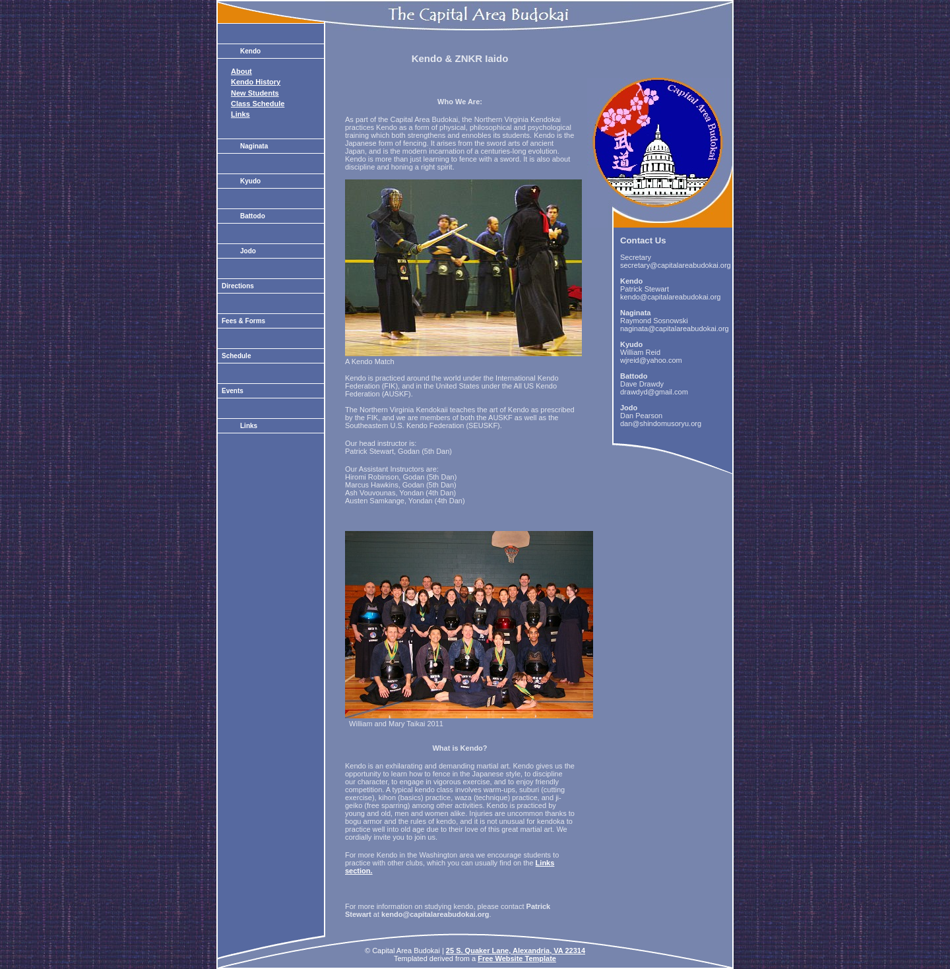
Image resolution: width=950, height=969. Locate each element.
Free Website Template (517, 958)
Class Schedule (257, 104)
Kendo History (255, 82)
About (241, 71)
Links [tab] (248, 425)
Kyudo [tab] (250, 181)
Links (240, 114)
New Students (255, 93)
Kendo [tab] (250, 51)
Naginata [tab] (254, 146)
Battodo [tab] (252, 216)
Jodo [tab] (248, 251)
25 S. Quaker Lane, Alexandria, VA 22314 (515, 950)
